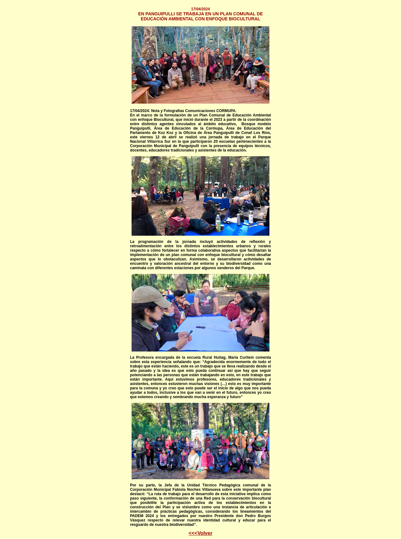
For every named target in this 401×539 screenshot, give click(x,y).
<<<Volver (200, 533)
